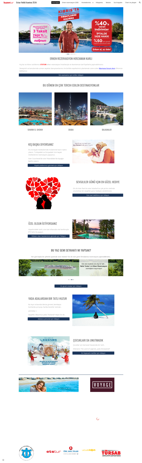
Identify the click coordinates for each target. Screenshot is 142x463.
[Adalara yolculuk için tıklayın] (49, 319)
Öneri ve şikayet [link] (130, 3)
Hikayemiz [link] (99, 3)
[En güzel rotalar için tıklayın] (71, 286)
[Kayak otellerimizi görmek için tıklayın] (49, 165)
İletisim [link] (108, 3)
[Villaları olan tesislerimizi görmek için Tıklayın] (49, 236)
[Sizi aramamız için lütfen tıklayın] (71, 75)
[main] (71, 58)
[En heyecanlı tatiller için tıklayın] (93, 353)
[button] (140, 2)
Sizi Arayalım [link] (118, 3)
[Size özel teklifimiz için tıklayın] (97, 195)
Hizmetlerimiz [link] (86, 3)
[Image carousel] (71, 31)
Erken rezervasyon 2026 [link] (70, 3)
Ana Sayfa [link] (55, 3)
